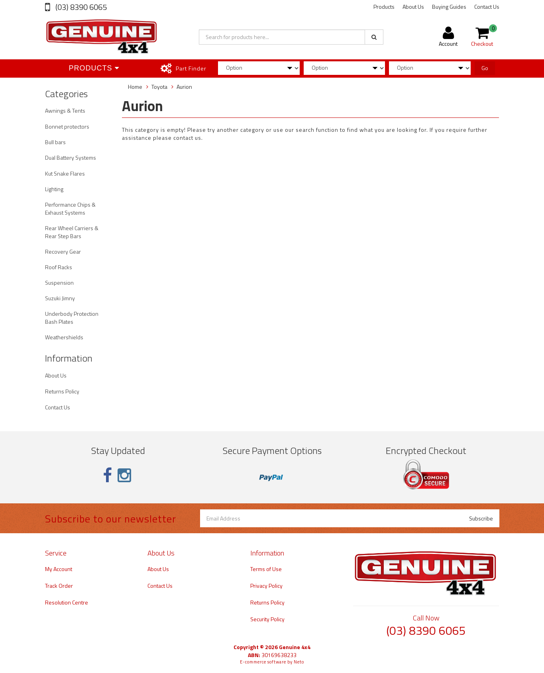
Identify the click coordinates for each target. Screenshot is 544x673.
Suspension (59, 282)
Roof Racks (58, 267)
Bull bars (55, 142)
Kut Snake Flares (65, 173)
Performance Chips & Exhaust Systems (70, 208)
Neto (299, 662)
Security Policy (267, 619)
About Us (413, 6)
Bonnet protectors (67, 126)
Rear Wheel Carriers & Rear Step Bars (71, 232)
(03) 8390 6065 (80, 7)
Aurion (184, 86)
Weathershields (64, 337)
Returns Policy (62, 391)
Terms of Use (266, 569)
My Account (58, 569)
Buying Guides (449, 6)
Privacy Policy (266, 585)
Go (484, 68)
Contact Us (486, 6)
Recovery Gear (63, 251)
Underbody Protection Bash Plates (71, 317)
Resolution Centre (66, 602)
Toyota (159, 86)
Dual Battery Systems (70, 157)
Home (135, 86)
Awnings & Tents (65, 110)
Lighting (54, 189)
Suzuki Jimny (60, 298)
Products (384, 6)
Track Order (59, 585)
